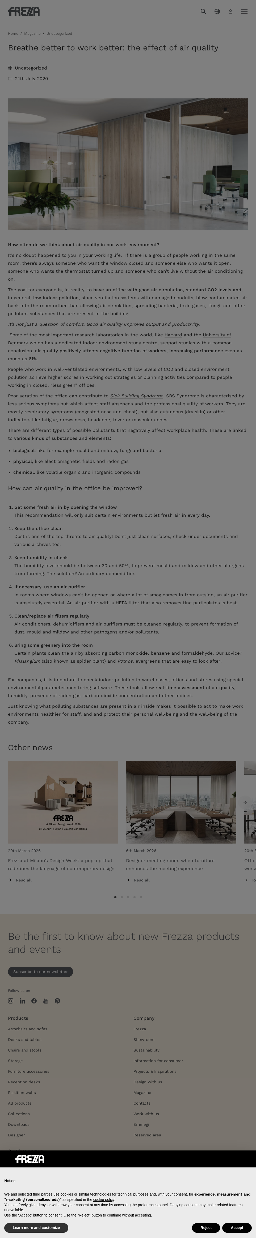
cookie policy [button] (103, 1199)
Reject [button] (206, 1228)
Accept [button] (237, 1228)
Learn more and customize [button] (36, 1228)
